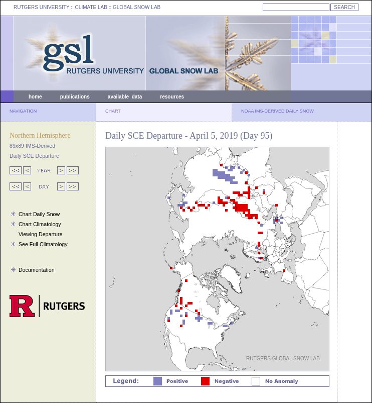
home (35, 96)
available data (125, 96)
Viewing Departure (40, 234)
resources (172, 96)
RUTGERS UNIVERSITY (42, 7)
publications (75, 96)
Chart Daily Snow (39, 214)
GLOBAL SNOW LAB (136, 7)
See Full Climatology (43, 244)
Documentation (37, 270)
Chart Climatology (40, 224)
